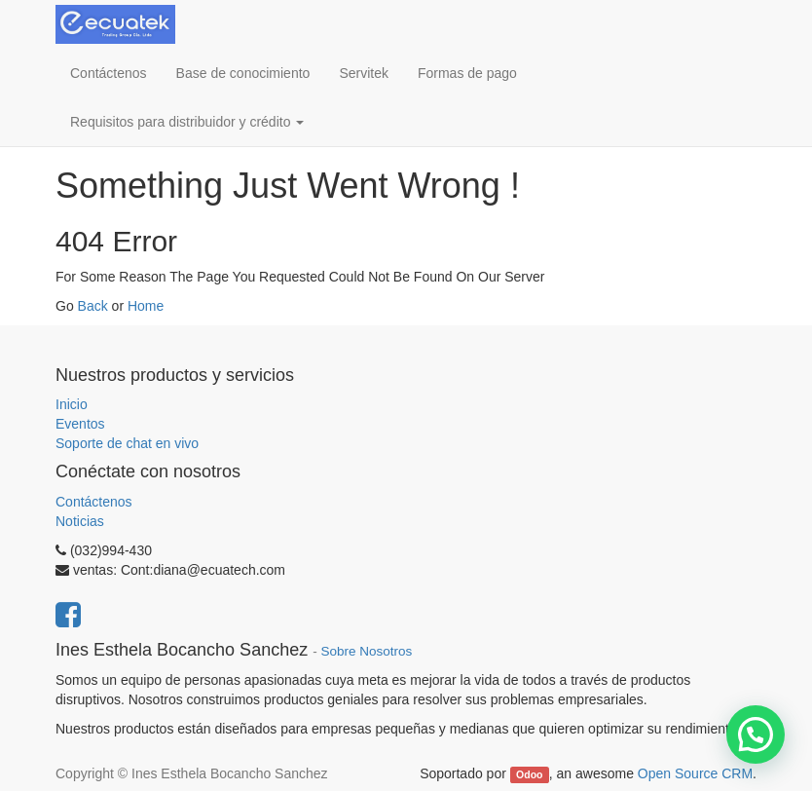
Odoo (529, 774)
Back (93, 306)
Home (146, 306)
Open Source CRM (695, 773)
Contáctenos (93, 501)
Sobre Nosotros (366, 651)
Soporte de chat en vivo (127, 443)
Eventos (80, 424)
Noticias (79, 521)
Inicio (71, 404)
